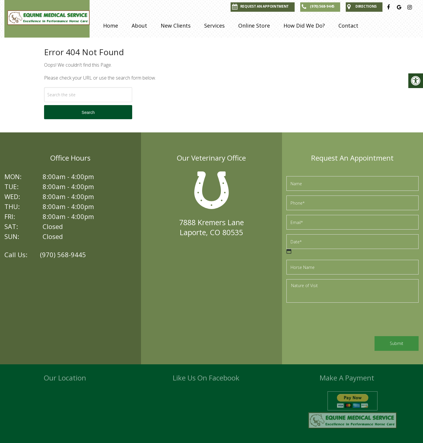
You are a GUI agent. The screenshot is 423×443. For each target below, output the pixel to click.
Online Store (254, 25)
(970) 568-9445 (63, 254)
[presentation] (331, 320)
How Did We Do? (304, 25)
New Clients (176, 25)
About (139, 25)
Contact (348, 25)
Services (214, 25)
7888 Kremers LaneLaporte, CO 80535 (211, 227)
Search (88, 112)
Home (110, 25)
